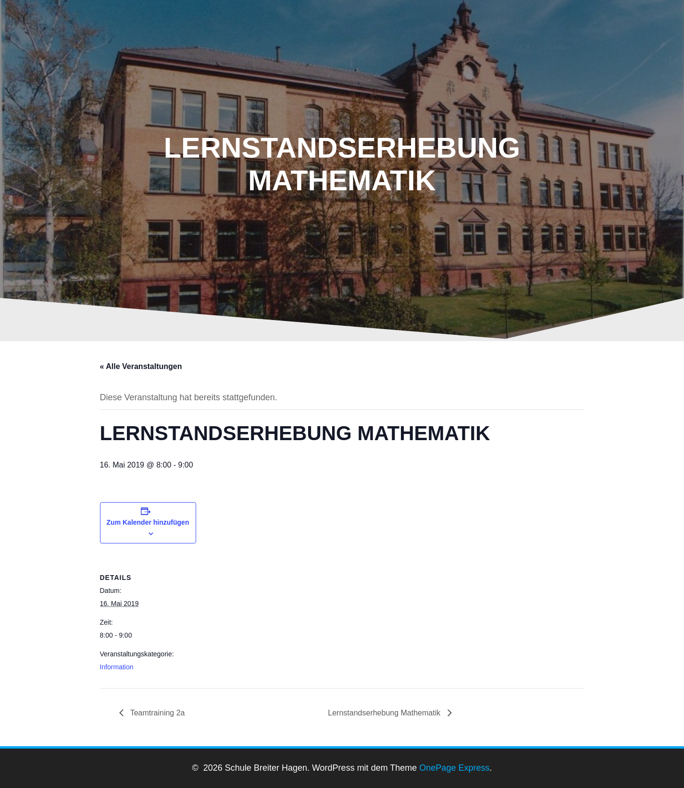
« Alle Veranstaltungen (141, 366)
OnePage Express (454, 768)
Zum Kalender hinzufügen (148, 522)
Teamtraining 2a (156, 713)
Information (117, 667)
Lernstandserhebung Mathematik (385, 713)
